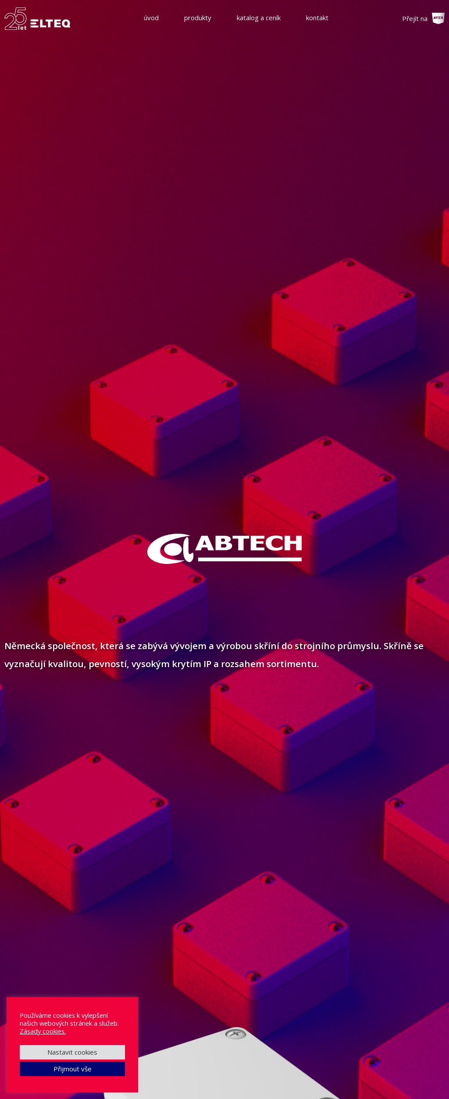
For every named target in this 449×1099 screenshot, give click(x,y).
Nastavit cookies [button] (72, 1052)
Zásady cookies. (43, 1031)
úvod (151, 17)
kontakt (317, 17)
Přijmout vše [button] (72, 1068)
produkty (197, 17)
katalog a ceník (259, 17)
